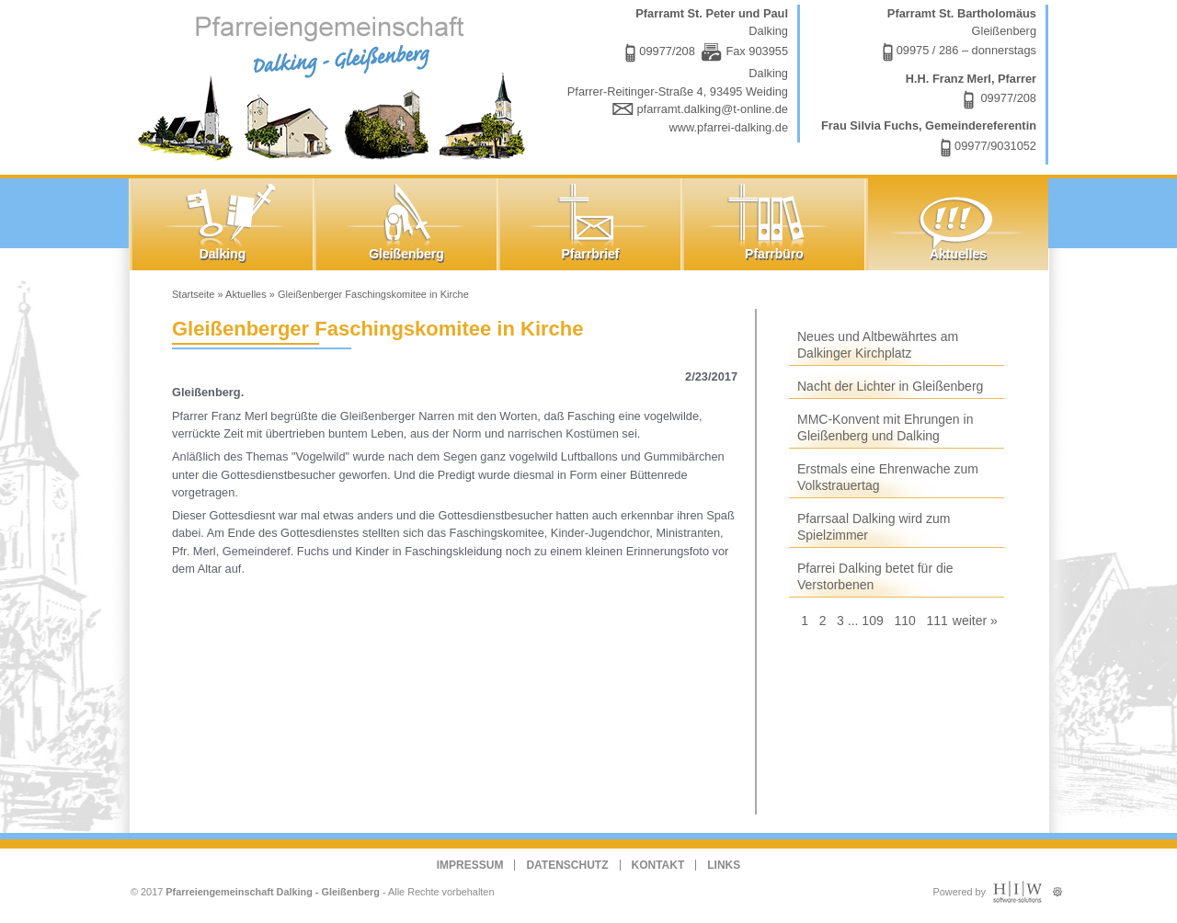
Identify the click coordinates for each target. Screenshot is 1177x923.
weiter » (975, 620)
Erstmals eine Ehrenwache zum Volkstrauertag (887, 477)
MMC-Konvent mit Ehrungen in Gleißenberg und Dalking (885, 427)
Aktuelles (246, 294)
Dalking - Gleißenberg (336, 85)
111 (936, 620)
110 (904, 620)
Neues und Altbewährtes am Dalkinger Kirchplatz (877, 344)
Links (723, 865)
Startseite (193, 294)
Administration (1057, 887)
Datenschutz (567, 865)
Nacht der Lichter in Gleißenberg (890, 386)
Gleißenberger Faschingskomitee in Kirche (373, 294)
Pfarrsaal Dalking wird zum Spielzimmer (874, 526)
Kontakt (658, 865)
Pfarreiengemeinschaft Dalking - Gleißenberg (273, 891)
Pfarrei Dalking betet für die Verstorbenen (875, 576)
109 (872, 620)
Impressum (470, 865)
